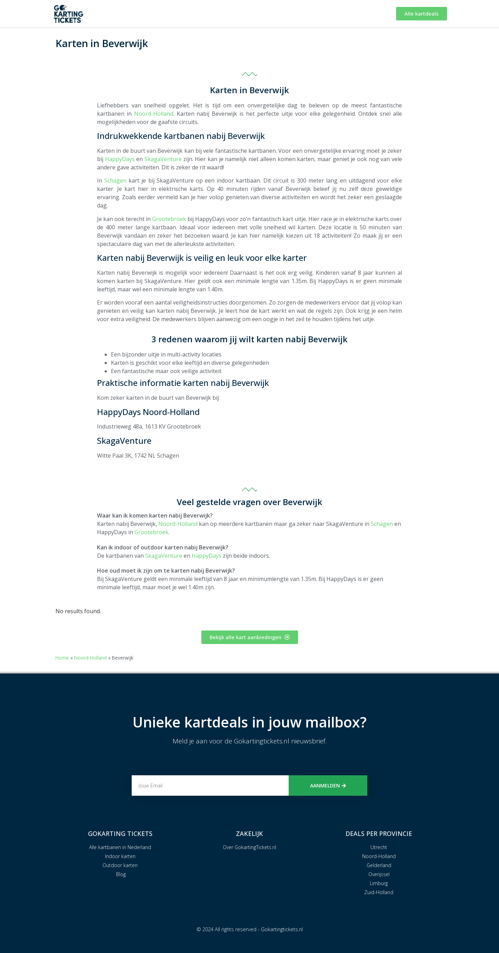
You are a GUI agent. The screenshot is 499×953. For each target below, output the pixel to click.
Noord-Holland (153, 113)
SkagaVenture (163, 159)
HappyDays (120, 159)
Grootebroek (169, 219)
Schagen (115, 180)
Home (62, 657)
